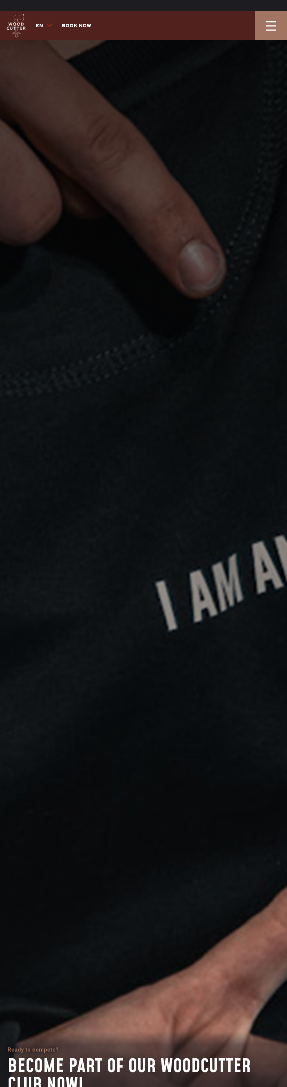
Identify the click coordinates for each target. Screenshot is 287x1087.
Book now (76, 15)
